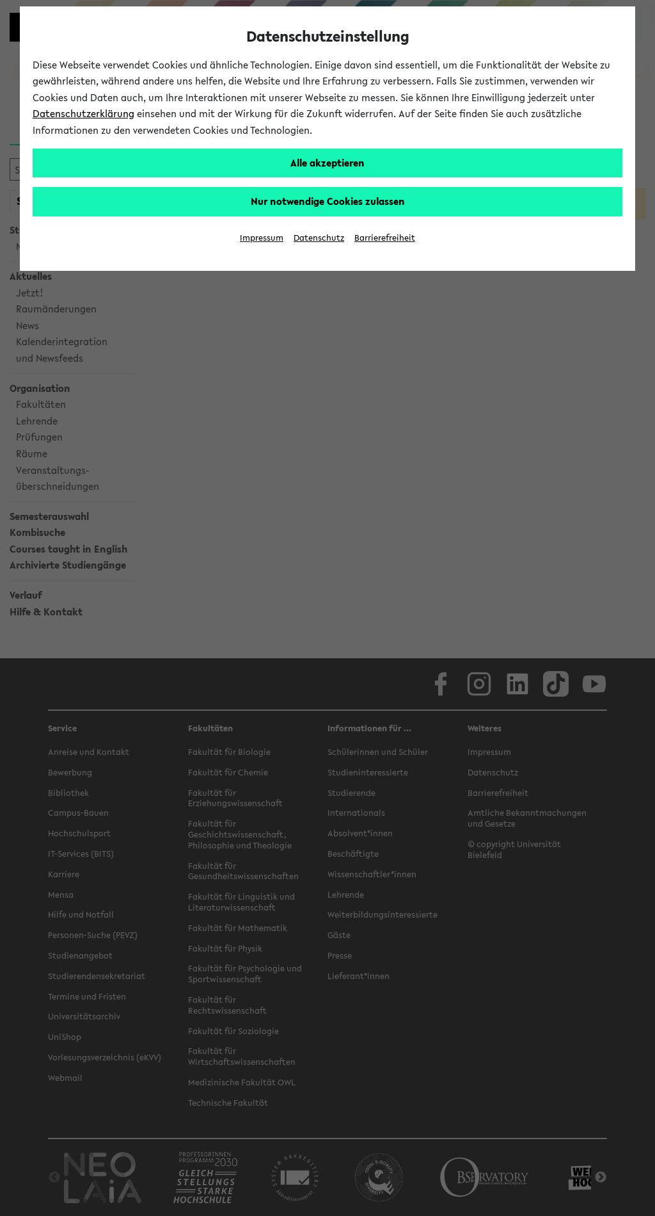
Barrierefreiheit (384, 238)
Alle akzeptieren (327, 163)
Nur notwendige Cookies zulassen (328, 201)
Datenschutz (319, 238)
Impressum (261, 238)
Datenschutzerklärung (83, 113)
